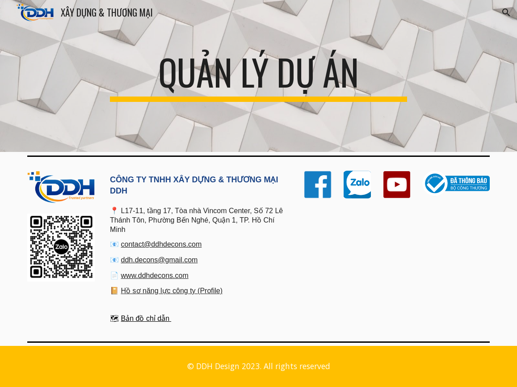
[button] (506, 12)
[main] (258, 75)
